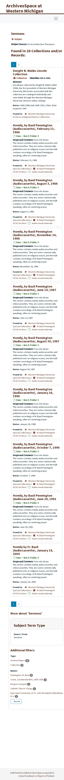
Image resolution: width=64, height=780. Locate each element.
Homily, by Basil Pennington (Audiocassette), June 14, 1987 (34, 288)
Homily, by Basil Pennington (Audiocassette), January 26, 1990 (33, 392)
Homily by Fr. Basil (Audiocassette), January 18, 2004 (33, 550)
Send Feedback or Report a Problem (37, 776)
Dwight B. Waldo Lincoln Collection (30, 72)
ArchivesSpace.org (39, 772)
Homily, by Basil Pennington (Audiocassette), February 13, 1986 (34, 128)
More (17, 701)
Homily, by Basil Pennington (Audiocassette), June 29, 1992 (34, 497)
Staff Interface (17, 772)
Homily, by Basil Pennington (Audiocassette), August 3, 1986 (35, 181)
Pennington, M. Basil (20, 675)
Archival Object (17, 660)
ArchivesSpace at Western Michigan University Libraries (27, 11)
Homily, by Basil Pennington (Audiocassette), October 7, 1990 (36, 445)
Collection (15, 665)
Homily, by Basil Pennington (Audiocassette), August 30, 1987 (36, 339)
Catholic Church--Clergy (21, 688)
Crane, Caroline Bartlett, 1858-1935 (27, 679)
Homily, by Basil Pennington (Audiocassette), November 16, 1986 (35, 234)
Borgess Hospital (18, 684)
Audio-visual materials (42, 171)
